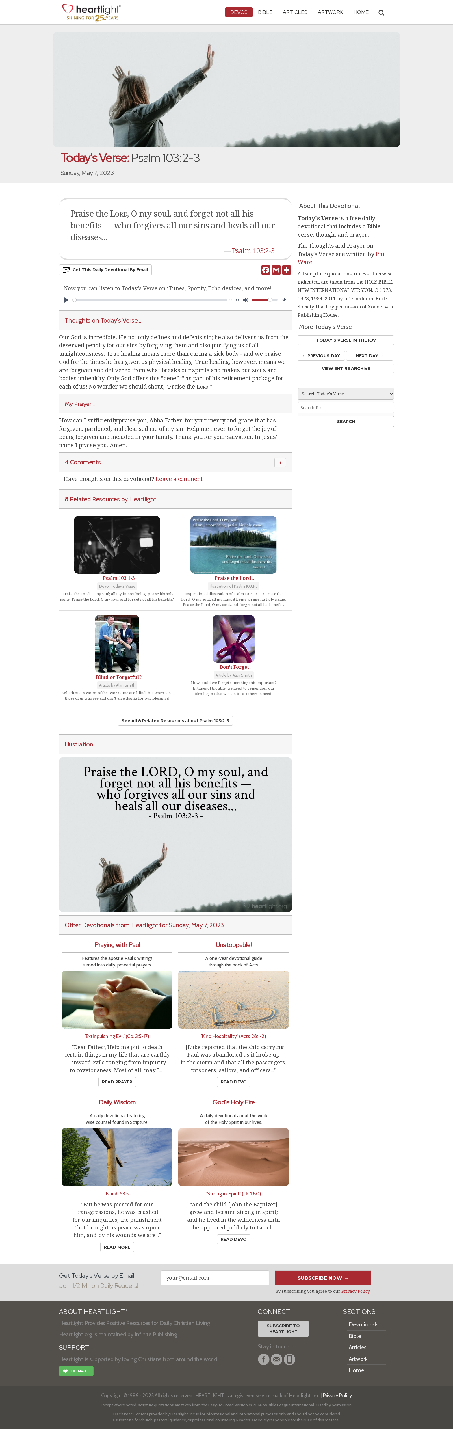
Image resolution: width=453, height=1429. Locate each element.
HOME (361, 12)
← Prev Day (321, 356)
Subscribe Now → (323, 1278)
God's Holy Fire (234, 1102)
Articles (295, 12)
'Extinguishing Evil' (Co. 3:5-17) (117, 1036)
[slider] (150, 300)
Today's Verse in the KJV (346, 340)
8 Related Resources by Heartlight (110, 499)
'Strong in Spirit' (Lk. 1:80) (233, 1193)
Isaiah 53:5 (117, 1193)
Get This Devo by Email (105, 270)
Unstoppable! (234, 945)
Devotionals (363, 1324)
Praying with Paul (117, 945)
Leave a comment (179, 479)
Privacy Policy (355, 1291)
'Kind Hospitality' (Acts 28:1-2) (233, 1036)
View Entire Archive (346, 368)
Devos (239, 12)
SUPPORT (74, 1347)
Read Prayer (117, 1082)
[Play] (66, 300)
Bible (265, 12)
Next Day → (369, 355)
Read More (117, 1247)
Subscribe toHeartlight (283, 1328)
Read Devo (234, 1082)
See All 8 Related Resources (175, 720)
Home (356, 1370)
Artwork (330, 12)
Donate (76, 1372)
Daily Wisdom (117, 1102)
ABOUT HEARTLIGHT (93, 1311)
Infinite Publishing (156, 1334)
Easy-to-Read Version (228, 1405)
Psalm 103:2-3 (253, 251)
